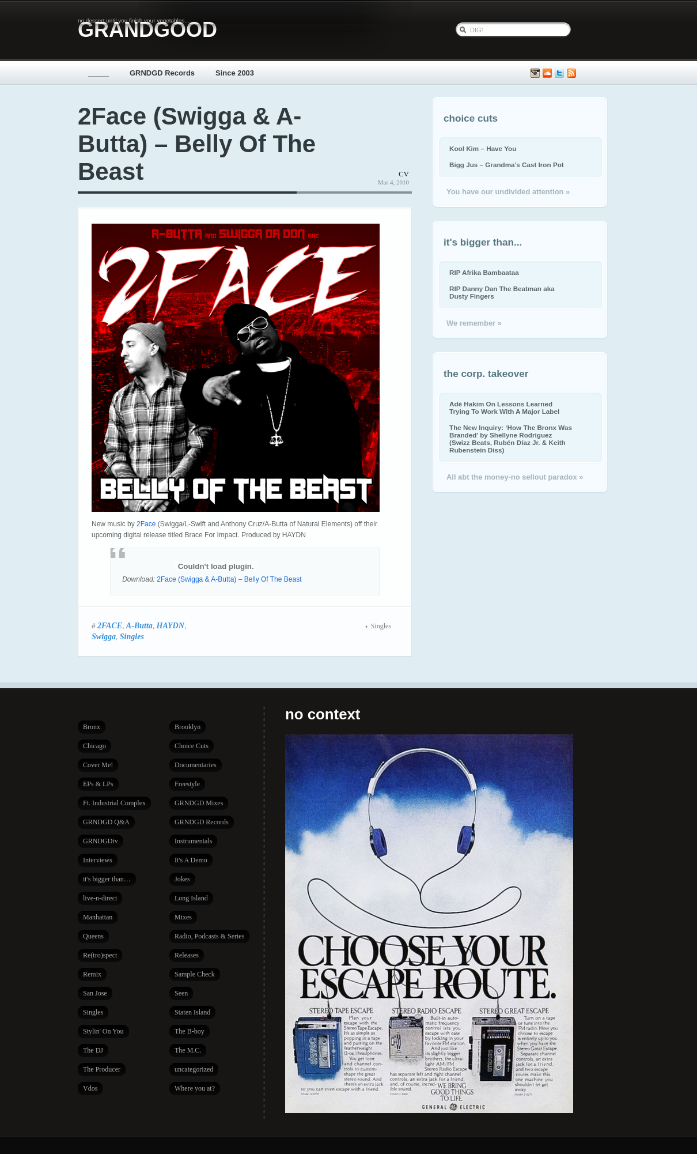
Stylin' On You (103, 1031)
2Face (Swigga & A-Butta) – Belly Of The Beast (197, 144)
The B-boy (189, 1031)
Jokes (182, 879)
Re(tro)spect (100, 955)
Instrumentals (193, 841)
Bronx (91, 727)
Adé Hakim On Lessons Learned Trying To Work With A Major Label (504, 407)
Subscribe (571, 73)
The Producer (101, 1069)
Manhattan (97, 917)
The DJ (93, 1050)
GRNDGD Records (162, 73)
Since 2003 (234, 73)
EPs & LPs (98, 784)
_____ (98, 73)
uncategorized (194, 1069)
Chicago (94, 746)
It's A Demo (191, 860)
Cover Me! (98, 765)
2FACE (109, 625)
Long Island (191, 898)
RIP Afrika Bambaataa (484, 272)
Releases (187, 955)
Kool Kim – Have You (482, 148)
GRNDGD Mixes (199, 803)
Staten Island (192, 1012)
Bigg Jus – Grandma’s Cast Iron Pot (506, 164)
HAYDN (170, 625)
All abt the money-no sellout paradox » (514, 477)
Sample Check (195, 974)
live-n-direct (100, 898)
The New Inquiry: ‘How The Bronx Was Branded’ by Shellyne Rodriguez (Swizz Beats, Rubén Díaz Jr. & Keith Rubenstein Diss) (510, 439)
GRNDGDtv (100, 841)
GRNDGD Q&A (106, 822)
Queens (93, 936)
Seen (181, 993)
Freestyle (187, 784)
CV (404, 173)
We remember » (474, 323)
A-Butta (139, 625)
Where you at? (195, 1088)
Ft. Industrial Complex (114, 803)
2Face (146, 524)
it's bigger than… (107, 879)
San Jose (95, 993)
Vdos (90, 1088)
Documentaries (196, 765)
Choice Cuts (192, 746)
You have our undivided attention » (508, 191)
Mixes (183, 917)
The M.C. (188, 1050)
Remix (92, 974)
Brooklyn (187, 727)
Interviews (97, 860)
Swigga (104, 636)
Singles (132, 636)
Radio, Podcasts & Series (209, 936)
